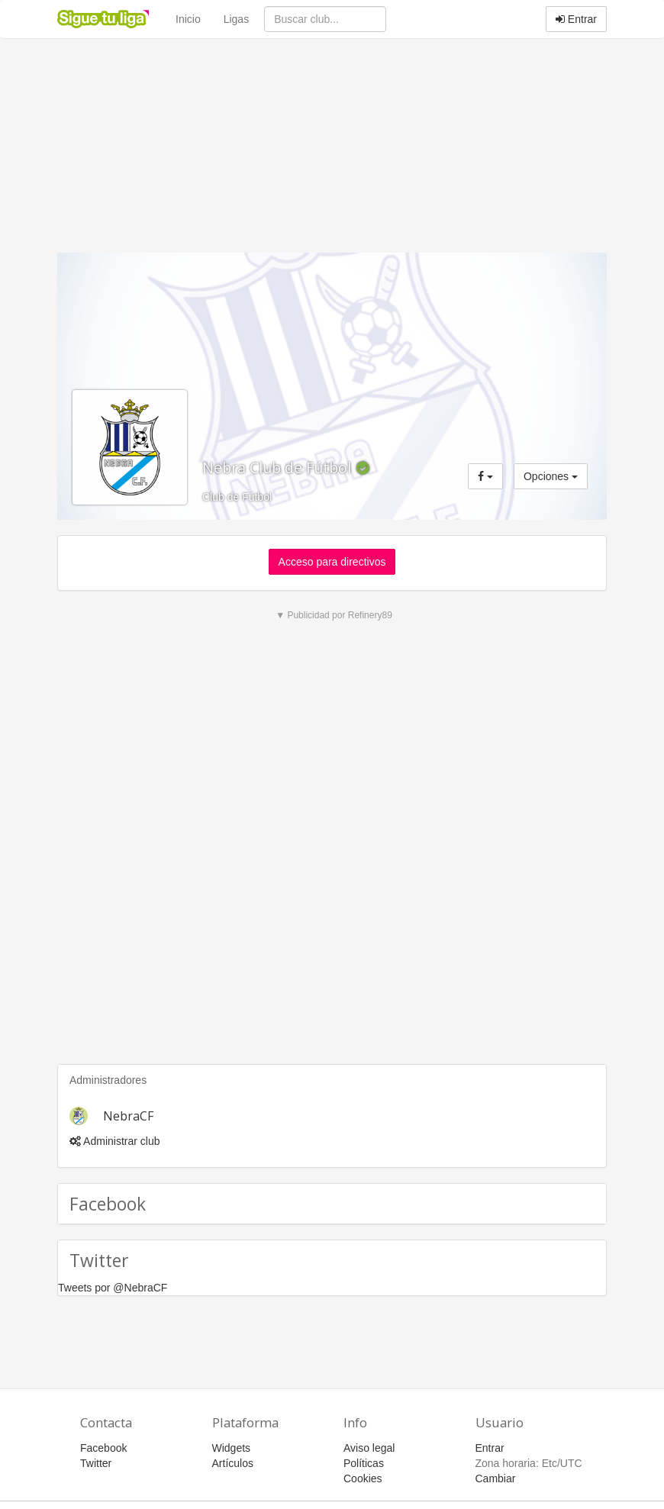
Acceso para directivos (332, 562)
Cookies (362, 1478)
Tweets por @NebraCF (112, 1288)
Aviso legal (369, 1448)
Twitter (95, 1463)
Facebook (103, 1448)
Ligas (236, 19)
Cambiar (495, 1478)
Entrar (576, 19)
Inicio (188, 19)
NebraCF (128, 1116)
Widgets (231, 1448)
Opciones (551, 476)
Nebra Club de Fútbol (278, 467)
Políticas (363, 1463)
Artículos (232, 1463)
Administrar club (114, 1141)
